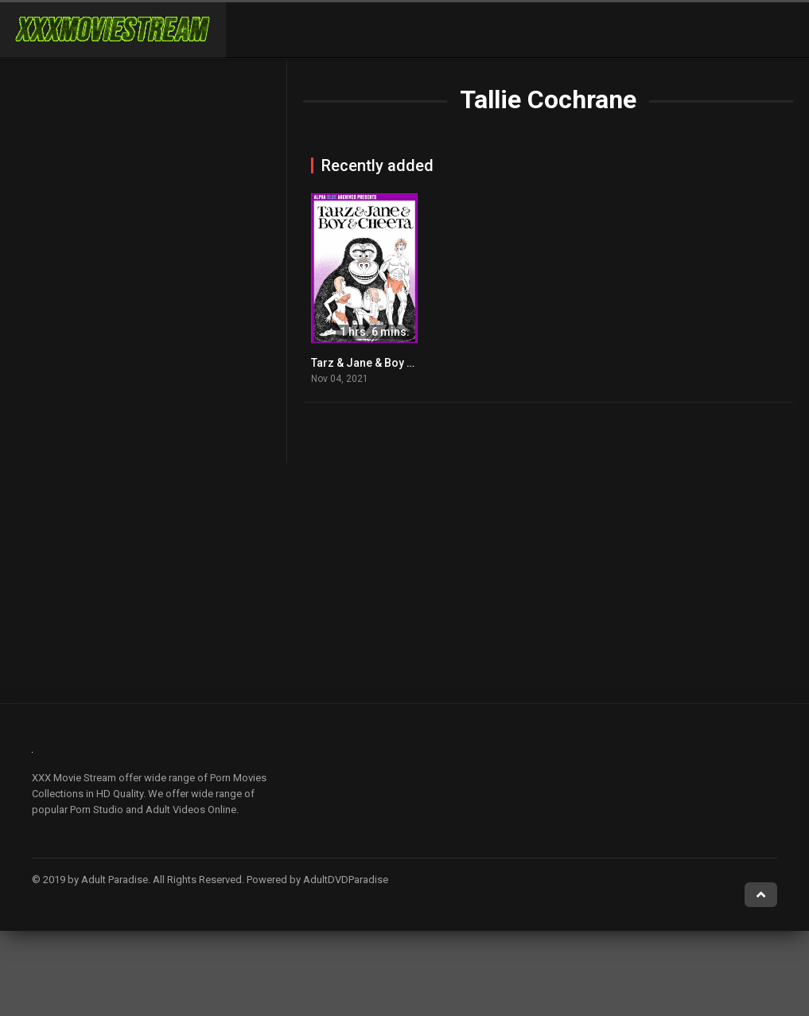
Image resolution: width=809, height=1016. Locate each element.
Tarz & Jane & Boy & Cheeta (381, 362)
